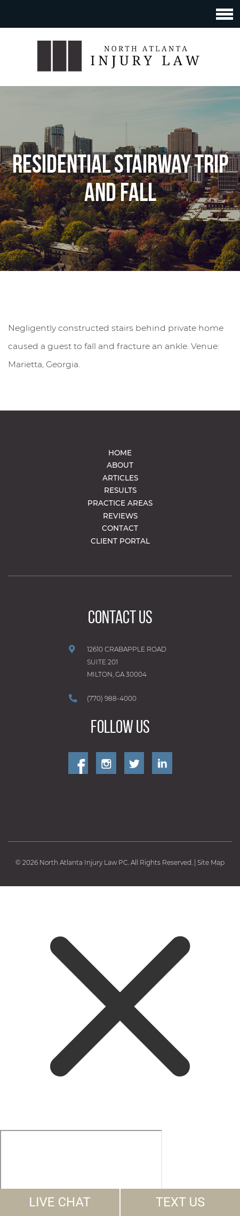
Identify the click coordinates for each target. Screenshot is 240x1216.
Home (120, 452)
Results (120, 490)
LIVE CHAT (60, 1202)
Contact (120, 528)
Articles (120, 478)
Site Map (211, 862)
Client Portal (120, 541)
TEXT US (180, 1202)
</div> (81, 1171)
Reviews (120, 516)
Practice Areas (120, 503)
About (120, 465)
